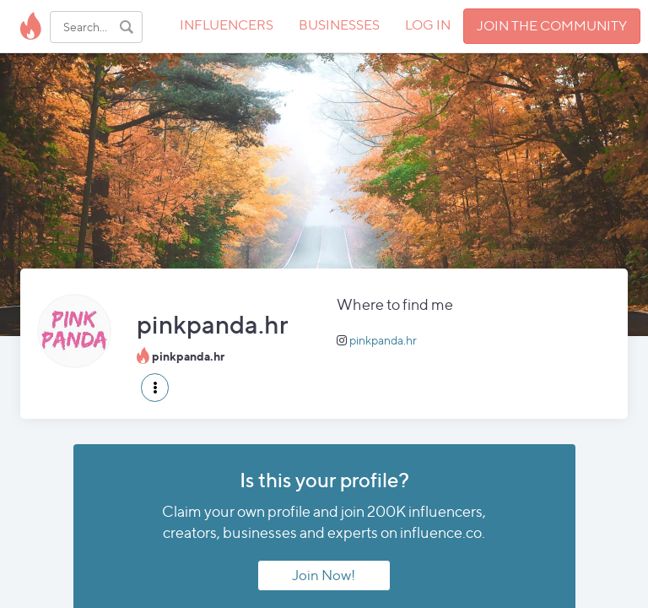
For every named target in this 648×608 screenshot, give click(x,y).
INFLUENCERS (226, 25)
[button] (155, 387)
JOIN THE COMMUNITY (552, 26)
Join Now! (323, 575)
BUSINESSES (339, 25)
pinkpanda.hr (383, 340)
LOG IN (428, 25)
